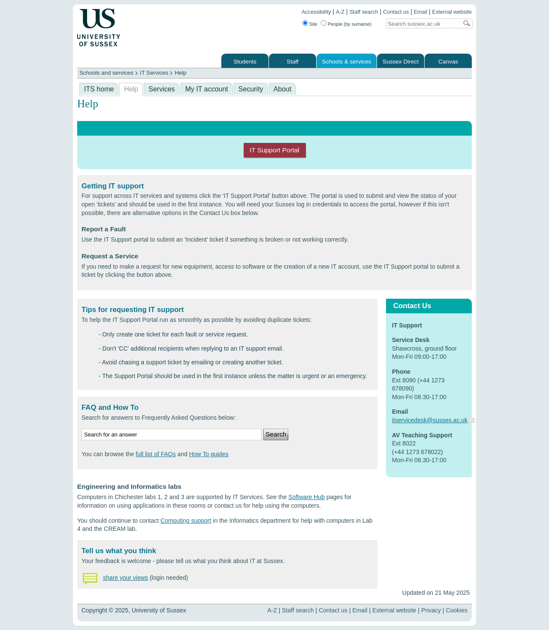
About (283, 89)
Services (161, 89)
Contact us (396, 12)
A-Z (340, 12)
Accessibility (316, 12)
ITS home (99, 89)
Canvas (448, 61)
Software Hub (306, 497)
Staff (293, 61)
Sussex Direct (401, 61)
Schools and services (106, 73)
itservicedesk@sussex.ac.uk (430, 420)
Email (421, 12)
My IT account (206, 89)
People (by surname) (349, 24)
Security (250, 89)
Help (180, 73)
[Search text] (422, 24)
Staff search (364, 12)
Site (313, 24)
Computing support (185, 520)
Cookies (457, 610)
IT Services (154, 73)
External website (452, 12)
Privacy (431, 610)
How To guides (209, 454)
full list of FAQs (155, 454)
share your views (125, 577)
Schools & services (346, 61)
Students (244, 61)
